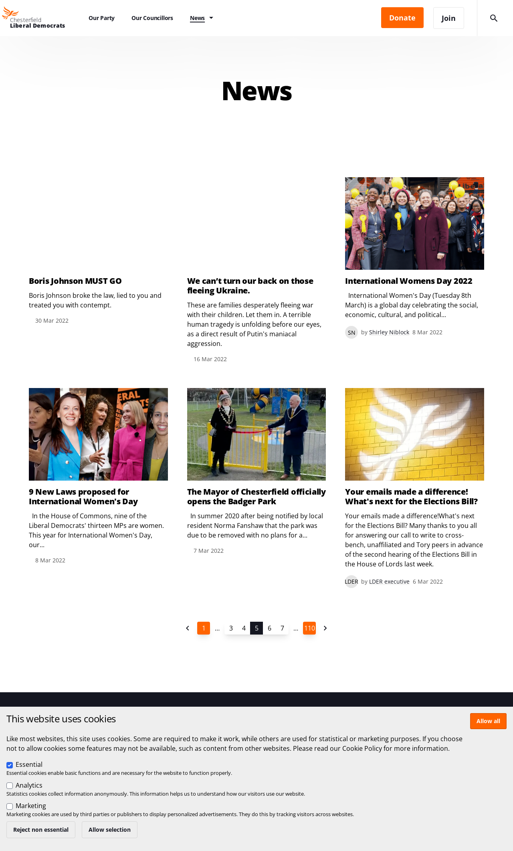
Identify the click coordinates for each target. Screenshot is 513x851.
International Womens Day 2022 (408, 281)
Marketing (31, 805)
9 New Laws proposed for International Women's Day (83, 496)
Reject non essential (41, 829)
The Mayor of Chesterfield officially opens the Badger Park (256, 496)
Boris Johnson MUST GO (75, 281)
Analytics (29, 785)
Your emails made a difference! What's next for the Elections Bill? (411, 496)
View (98, 251)
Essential (29, 764)
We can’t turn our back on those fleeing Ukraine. (250, 285)
